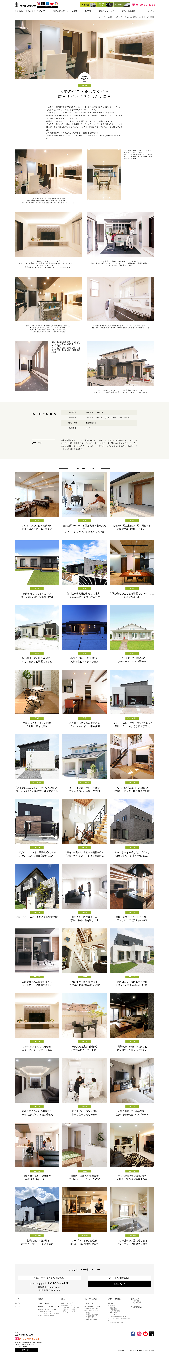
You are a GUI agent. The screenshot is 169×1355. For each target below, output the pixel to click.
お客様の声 (89, 1318)
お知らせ (41, 1299)
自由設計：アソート (69, 1305)
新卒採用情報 (113, 1309)
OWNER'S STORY (91, 1319)
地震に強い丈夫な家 (45, 1311)
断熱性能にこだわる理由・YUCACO (30, 11)
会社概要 (112, 1305)
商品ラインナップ (106, 11)
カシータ (65, 1312)
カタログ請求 (137, 1302)
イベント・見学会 (43, 1303)
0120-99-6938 (145, 5)
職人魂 (88, 1312)
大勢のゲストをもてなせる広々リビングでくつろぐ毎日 (134, 17)
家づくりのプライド (92, 1310)
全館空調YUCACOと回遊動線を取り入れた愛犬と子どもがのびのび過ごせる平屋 (84, 528)
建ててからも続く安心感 (47, 1315)
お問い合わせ (119, 1284)
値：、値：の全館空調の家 (37, 917)
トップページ (100, 17)
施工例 (88, 11)
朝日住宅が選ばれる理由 (92, 1306)
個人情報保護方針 (136, 1307)
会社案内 (110, 1303)
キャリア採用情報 (115, 1311)
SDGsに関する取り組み (116, 1322)
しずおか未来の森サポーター (118, 1316)
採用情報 (112, 1307)
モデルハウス (148, 11)
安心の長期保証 (128, 11)
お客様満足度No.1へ (92, 1316)
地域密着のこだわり (92, 1314)
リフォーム (18, 1306)
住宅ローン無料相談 (114, 1299)
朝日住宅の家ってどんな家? (65, 11)
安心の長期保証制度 (90, 1299)
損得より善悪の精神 (92, 1308)
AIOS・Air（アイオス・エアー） (72, 1307)
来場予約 (17, 1303)
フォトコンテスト (115, 1314)
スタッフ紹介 (113, 1312)
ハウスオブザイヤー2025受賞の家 (49, 1313)
